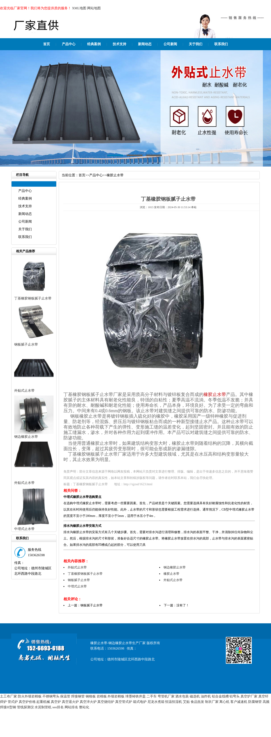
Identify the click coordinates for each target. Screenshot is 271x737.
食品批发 (197, 702)
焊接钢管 (78, 696)
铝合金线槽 (220, 696)
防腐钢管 (255, 702)
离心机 (224, 702)
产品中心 (68, 44)
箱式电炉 (140, 702)
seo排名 (58, 707)
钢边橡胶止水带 (26, 436)
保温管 (65, 696)
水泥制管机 (43, 707)
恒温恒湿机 (173, 702)
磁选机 (195, 696)
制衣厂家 (212, 702)
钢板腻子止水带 (26, 344)
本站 (193, 207)
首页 (46, 44)
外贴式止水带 (24, 390)
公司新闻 (170, 44)
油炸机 (206, 696)
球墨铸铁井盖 (135, 696)
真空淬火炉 (88, 702)
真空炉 (56, 702)
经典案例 (94, 44)
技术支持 (119, 44)
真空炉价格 (27, 702)
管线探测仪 (25, 707)
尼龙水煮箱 (155, 702)
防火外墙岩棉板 (30, 696)
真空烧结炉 (105, 702)
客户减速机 (238, 702)
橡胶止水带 (115, 175)
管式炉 (13, 702)
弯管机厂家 (166, 696)
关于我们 (195, 44)
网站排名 (71, 707)
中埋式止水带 (24, 529)
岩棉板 (102, 696)
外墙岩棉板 (115, 696)
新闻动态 (145, 44)
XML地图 (79, 8)
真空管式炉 (123, 702)
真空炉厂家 (249, 696)
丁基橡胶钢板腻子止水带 (32, 298)
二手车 (152, 696)
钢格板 (91, 696)
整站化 (84, 707)
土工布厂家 (8, 696)
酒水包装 (182, 696)
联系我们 (221, 44)
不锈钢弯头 (50, 696)
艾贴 (186, 702)
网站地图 (94, 8)
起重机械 (43, 702)
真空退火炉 (70, 702)
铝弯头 (234, 696)
